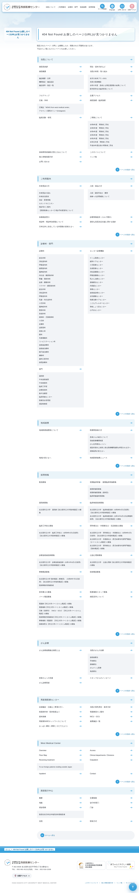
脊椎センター (95, 289)
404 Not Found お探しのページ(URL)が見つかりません (18, 34)
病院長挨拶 (43, 67)
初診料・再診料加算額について (51, 222)
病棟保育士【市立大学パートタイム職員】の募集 (57, 624)
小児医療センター (96, 265)
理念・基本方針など (98, 67)
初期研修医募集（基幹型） (99, 492)
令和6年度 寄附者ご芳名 (99, 124)
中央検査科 (43, 383)
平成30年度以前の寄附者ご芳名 (101, 145)
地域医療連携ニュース (98, 458)
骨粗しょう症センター (98, 307)
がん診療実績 (44, 683)
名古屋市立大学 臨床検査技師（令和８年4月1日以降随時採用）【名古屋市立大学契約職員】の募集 (111, 517)
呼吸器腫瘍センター (97, 275)
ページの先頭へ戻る (127, 170)
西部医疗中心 (47, 791)
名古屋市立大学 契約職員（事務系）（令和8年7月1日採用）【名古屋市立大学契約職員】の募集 (59, 580)
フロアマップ (44, 96)
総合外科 (42, 289)
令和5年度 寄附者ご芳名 (99, 128)
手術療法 (93, 661)
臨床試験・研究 (45, 117)
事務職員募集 (44, 572)
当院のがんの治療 (97, 650)
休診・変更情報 (44, 200)
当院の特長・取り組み (98, 71)
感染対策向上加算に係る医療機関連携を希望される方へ (110, 447)
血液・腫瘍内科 (44, 282)
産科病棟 (42, 717)
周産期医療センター (50, 700)
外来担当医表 (44, 196)
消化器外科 (43, 293)
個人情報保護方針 (46, 157)
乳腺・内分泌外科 (45, 300)
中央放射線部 (44, 379)
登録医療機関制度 (96, 440)
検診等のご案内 (44, 207)
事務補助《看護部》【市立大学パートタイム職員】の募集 (60, 620)
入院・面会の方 (96, 186)
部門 (41, 369)
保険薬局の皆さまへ (97, 451)
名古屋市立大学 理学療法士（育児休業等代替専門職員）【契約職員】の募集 (111, 547)
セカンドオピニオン (46, 203)
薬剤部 (41, 376)
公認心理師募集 (96, 555)
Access (93, 750)
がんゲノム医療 (95, 668)
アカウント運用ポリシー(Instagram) (52, 111)
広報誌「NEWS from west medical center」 (55, 107)
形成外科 (42, 314)
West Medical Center (51, 743)
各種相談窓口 (44, 217)
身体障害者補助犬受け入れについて (53, 152)
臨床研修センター (45, 397)
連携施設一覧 (95, 721)
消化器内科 (43, 261)
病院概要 (42, 71)
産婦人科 (42, 331)
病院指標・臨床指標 (98, 100)
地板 (41, 803)
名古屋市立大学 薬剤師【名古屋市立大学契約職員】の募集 (60, 511)
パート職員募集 (45, 597)
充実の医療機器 (95, 82)
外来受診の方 (44, 186)
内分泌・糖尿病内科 (46, 275)
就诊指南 (42, 807)
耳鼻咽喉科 (43, 338)
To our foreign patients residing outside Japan (55, 767)
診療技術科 (43, 390)
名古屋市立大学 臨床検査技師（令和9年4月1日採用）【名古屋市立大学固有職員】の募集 (110, 511)
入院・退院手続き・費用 (99, 193)
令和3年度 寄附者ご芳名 (99, 135)
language (112, 10)
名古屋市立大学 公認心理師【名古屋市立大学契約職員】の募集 (111, 563)
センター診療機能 (97, 251)
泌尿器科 (42, 327)
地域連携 (83, 7)
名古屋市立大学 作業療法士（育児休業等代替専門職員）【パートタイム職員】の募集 (111, 540)
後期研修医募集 (95, 489)
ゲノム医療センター (97, 258)
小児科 (41, 320)
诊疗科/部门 (94, 803)
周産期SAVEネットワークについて (52, 721)
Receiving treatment (47, 760)
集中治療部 (43, 393)
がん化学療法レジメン (98, 444)
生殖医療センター (96, 268)
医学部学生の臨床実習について (101, 89)
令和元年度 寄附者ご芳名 (99, 142)
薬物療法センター (96, 282)
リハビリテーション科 (47, 341)
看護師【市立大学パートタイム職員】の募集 (55, 604)
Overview (42, 750)
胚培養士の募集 (45, 592)
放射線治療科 (44, 348)
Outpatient (94, 760)
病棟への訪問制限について (99, 196)
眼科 (40, 334)
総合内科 (42, 258)
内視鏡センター (95, 286)
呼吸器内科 (43, 265)
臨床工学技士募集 (46, 526)
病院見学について (97, 597)
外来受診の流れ (44, 193)
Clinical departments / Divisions (102, 755)
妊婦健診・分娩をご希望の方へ (51, 707)
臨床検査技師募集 (97, 503)
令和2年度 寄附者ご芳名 (99, 138)
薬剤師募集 (43, 503)
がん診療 (45, 643)
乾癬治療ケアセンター (98, 300)
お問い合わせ (122, 10)
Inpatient (42, 774)
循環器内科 (43, 268)
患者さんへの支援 (46, 678)
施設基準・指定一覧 (46, 85)
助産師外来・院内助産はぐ (49, 712)
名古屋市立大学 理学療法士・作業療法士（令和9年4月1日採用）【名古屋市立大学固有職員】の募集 (111, 534)
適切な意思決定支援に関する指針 (103, 222)
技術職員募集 (95, 572)
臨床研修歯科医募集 (97, 496)
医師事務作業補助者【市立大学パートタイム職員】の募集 (60, 617)
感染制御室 (43, 404)
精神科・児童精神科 (46, 317)
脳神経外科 (43, 307)
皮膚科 (41, 324)
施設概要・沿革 (44, 78)
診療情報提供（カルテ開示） (101, 217)
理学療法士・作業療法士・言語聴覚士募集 (106, 526)
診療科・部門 (73, 7)
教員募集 (42, 482)
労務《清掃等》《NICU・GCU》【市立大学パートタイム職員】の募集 (60, 612)
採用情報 (92, 7)
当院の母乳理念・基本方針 (100, 707)
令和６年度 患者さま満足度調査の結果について (108, 85)
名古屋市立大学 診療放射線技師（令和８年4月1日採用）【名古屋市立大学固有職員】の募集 (60, 563)
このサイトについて (98, 152)
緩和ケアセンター (96, 261)
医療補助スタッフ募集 (98, 592)
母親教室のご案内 (97, 712)
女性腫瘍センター (96, 296)
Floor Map (43, 755)
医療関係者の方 (96, 430)
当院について (50, 7)
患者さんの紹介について (99, 437)
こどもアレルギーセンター (99, 303)
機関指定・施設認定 (46, 82)
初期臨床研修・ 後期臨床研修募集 (103, 482)
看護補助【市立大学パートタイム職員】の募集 (56, 607)
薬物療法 (93, 664)
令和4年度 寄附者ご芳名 (99, 131)
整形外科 (42, 310)
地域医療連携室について (48, 430)
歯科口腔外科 (44, 359)
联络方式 (93, 821)
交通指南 (93, 798)
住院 (41, 821)
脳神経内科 (43, 272)
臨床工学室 (43, 386)
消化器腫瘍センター (97, 272)
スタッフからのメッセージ (100, 678)
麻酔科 (41, 355)
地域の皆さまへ (45, 458)
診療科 (41, 251)
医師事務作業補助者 (46, 585)
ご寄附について (96, 117)
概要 (41, 798)
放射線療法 (94, 657)
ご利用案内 (62, 7)
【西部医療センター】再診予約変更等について (56, 210)
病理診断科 (43, 362)
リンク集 (93, 157)
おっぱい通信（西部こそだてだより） (54, 726)
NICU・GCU (95, 717)
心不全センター (95, 310)
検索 (102, 10)
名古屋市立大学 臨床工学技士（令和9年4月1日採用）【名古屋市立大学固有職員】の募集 (59, 534)
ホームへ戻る (50, 835)
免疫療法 (93, 671)
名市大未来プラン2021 (98, 78)
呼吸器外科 (43, 296)
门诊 (91, 807)
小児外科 (42, 303)
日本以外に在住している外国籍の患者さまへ (56, 226)
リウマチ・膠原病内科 (47, 286)
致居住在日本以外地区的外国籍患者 (52, 814)
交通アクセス (132, 10)
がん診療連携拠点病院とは (49, 650)
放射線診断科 (44, 345)
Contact (93, 774)
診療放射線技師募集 (47, 555)
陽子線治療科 (44, 352)
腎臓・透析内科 (44, 279)
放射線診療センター (97, 293)
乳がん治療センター (97, 279)
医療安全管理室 (44, 400)
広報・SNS (43, 100)
